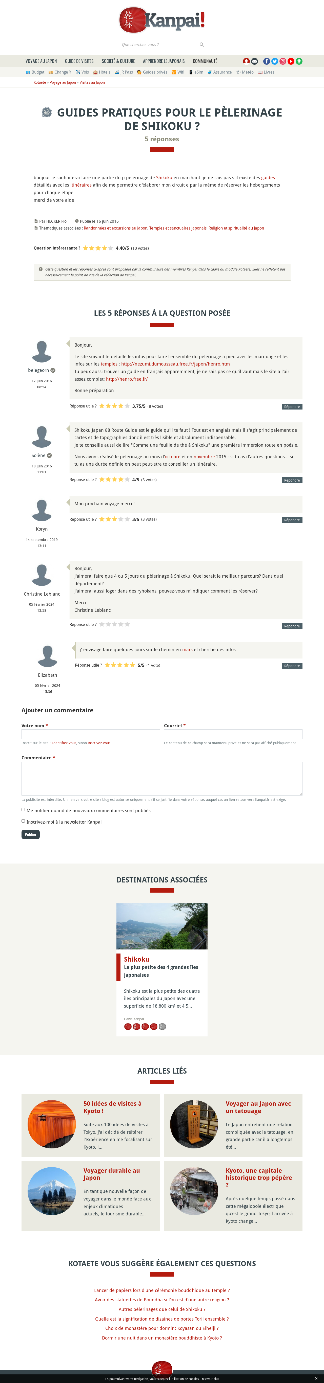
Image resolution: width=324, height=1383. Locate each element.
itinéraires (81, 185)
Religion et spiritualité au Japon (236, 228)
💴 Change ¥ (59, 72)
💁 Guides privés (152, 72)
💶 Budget (35, 72)
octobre (172, 457)
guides (268, 177)
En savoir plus (209, 1379)
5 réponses (162, 139)
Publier (30, 834)
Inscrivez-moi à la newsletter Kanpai (64, 822)
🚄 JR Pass (123, 72)
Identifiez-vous (64, 742)
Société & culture (118, 61)
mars (187, 649)
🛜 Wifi (177, 72)
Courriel (175, 725)
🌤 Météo (245, 72)
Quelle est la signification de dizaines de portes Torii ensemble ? (162, 1319)
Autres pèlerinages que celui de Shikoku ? (162, 1309)
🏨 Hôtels (101, 72)
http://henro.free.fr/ (127, 379)
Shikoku (164, 177)
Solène (39, 455)
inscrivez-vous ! (100, 742)
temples (109, 364)
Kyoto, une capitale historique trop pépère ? (259, 1178)
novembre (204, 457)
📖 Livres (266, 72)
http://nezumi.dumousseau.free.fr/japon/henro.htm (175, 364)
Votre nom (35, 725)
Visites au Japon (92, 82)
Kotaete (40, 82)
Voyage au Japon (41, 61)
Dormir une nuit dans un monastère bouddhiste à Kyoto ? (162, 1338)
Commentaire (38, 757)
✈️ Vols (82, 72)
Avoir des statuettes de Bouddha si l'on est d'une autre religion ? (162, 1300)
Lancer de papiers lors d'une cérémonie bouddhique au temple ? (162, 1290)
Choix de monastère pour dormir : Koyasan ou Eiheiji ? (162, 1328)
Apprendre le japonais (164, 61)
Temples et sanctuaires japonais (178, 228)
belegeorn (38, 370)
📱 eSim (195, 72)
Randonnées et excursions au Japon (115, 228)
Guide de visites (79, 61)
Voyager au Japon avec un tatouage (258, 1107)
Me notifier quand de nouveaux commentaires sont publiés (89, 810)
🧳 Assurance (219, 72)
